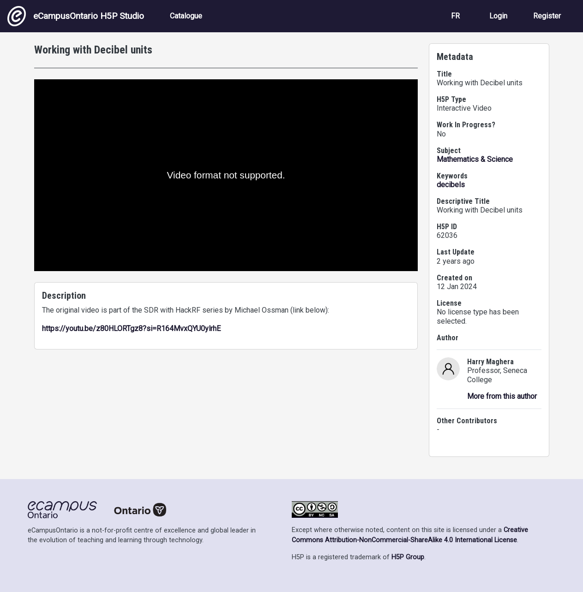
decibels (451, 184)
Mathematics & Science (475, 159)
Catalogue (186, 16)
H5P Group (407, 557)
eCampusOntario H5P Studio (75, 16)
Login (498, 16)
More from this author (502, 396)
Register (547, 16)
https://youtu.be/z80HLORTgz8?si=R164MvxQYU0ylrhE (131, 328)
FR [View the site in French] (455, 16)
